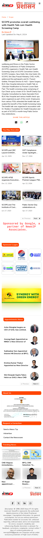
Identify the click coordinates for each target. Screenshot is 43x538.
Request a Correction (12, 423)
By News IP (6, 32)
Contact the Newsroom (13, 437)
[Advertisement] (22, 238)
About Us (7, 393)
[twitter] (18, 503)
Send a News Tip (10, 429)
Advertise (7, 433)
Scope (11, 17)
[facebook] (12, 503)
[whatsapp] (30, 503)
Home (4, 17)
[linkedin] (24, 503)
